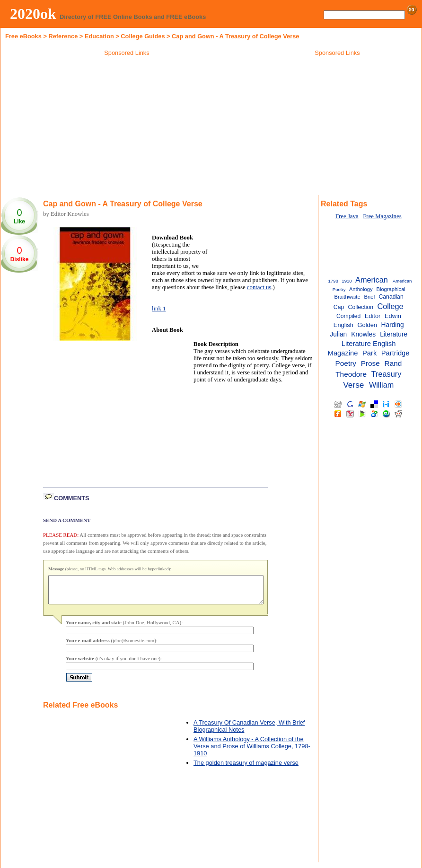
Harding (392, 324)
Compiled (348, 316)
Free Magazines (382, 216)
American (371, 279)
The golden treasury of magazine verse (246, 768)
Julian (338, 334)
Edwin (393, 315)
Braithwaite (347, 297)
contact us (259, 287)
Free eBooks (23, 36)
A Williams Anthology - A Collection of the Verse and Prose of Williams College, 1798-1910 (251, 751)
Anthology (361, 289)
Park (369, 353)
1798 (333, 280)
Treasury (386, 374)
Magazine (343, 353)
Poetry (345, 363)
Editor (372, 315)
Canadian (391, 296)
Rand (393, 363)
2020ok (33, 13)
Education (99, 36)
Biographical (391, 289)
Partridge (395, 353)
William (381, 385)
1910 (347, 280)
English (343, 324)
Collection (360, 307)
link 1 (159, 308)
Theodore (351, 374)
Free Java (347, 216)
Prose (370, 363)
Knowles (363, 334)
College (390, 306)
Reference (63, 36)
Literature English (369, 343)
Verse (353, 385)
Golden (367, 324)
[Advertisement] (126, 127)
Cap (339, 307)
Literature (393, 334)
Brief (369, 297)
